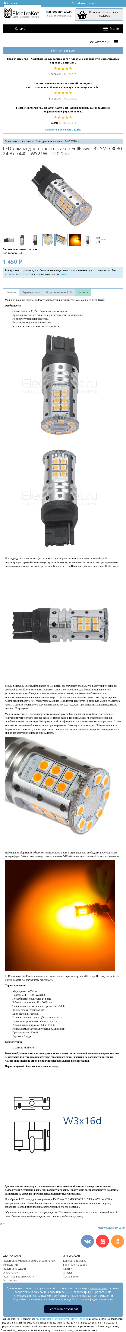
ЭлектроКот (11, 141)
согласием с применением (70, 1295)
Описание (11, 292)
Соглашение (71, 1276)
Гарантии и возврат (76, 1264)
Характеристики (31, 292)
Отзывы (68, 1272)
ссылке (64, 274)
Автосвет (27, 141)
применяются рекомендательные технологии (62, 1318)
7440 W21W (71, 141)
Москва (10, 3)
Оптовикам (10, 1280)
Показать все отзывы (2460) (63, 129)
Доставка (83, 292)
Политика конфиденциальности (92, 1299)
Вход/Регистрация (83, 3)
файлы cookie (98, 1288)
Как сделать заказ (74, 1260)
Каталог (21, 29)
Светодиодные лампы (48, 141)
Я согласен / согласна (63, 1309)
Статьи (67, 1268)
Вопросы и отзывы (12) (59, 292)
